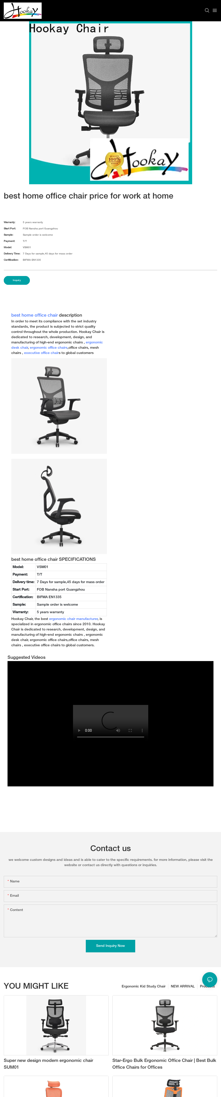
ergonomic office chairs (48, 347)
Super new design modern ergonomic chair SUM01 (48, 1064)
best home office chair (34, 316)
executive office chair (41, 353)
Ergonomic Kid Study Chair (144, 986)
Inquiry (17, 280)
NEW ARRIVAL (183, 986)
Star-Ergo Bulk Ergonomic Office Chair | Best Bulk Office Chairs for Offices (164, 1064)
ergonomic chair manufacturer (73, 619)
